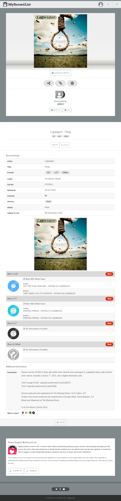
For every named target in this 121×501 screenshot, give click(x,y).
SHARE (60, 422)
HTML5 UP (71, 498)
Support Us (16, 471)
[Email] (64, 489)
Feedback (31, 471)
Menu (117, 4)
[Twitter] (57, 489)
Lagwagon (56, 131)
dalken (60, 104)
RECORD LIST (56, 110)
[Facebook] (60, 489)
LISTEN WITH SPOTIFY (60, 73)
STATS (67, 110)
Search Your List (108, 4)
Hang (68, 131)
